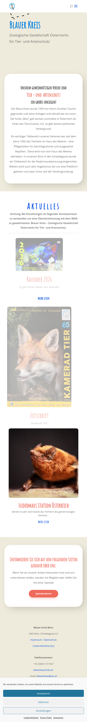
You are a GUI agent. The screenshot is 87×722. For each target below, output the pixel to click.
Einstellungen (43, 710)
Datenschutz (50, 639)
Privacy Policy (46, 717)
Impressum (58, 717)
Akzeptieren (43, 693)
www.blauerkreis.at (43, 669)
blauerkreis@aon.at (47, 676)
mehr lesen (43, 298)
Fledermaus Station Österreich (43, 505)
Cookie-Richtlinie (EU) (43, 645)
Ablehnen (43, 702)
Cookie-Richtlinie (31, 717)
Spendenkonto (43, 593)
